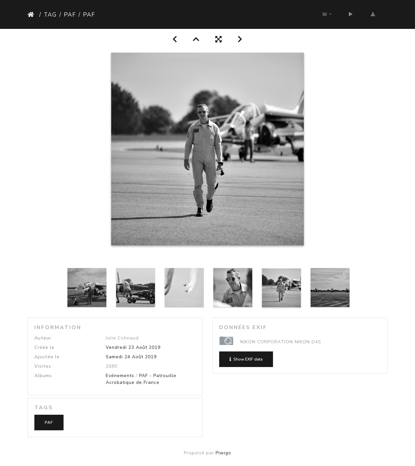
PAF (70, 14)
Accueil (32, 14)
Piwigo (223, 453)
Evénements (120, 376)
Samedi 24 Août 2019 (131, 357)
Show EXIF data (246, 359)
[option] (87, 287)
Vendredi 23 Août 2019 (133, 347)
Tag (50, 14)
